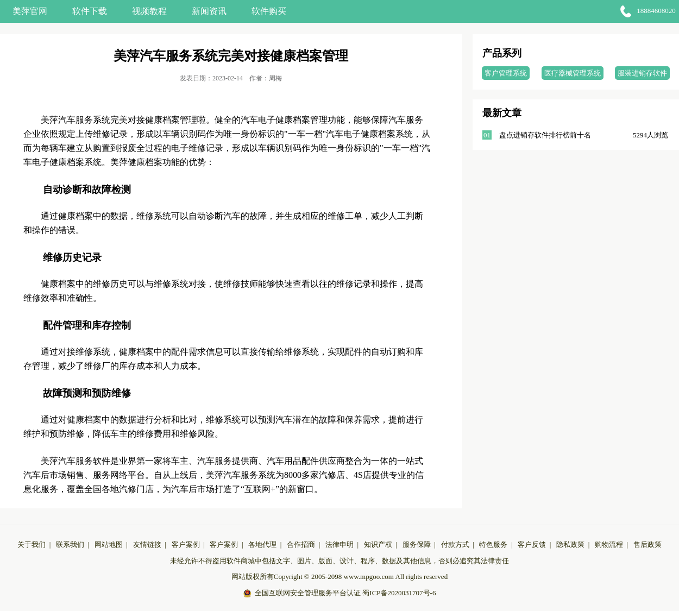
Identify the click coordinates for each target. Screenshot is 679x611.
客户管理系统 (506, 73)
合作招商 (301, 544)
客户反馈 (532, 544)
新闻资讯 (209, 11)
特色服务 (493, 544)
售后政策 (647, 544)
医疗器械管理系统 (572, 73)
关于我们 (31, 544)
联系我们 (70, 544)
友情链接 (147, 544)
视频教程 (149, 11)
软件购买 (269, 11)
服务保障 (417, 544)
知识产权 (378, 544)
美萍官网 (29, 11)
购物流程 (609, 544)
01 (487, 135)
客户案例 (186, 544)
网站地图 (109, 544)
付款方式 (455, 544)
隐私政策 (570, 544)
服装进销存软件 (642, 73)
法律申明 (339, 544)
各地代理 (262, 544)
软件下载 (89, 11)
